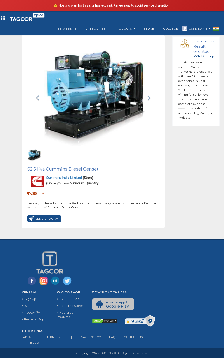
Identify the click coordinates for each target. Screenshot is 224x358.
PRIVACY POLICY (84, 337)
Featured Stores (70, 305)
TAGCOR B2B (68, 299)
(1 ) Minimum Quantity (72, 183)
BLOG (30, 342)
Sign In (28, 305)
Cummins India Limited (64, 178)
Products (124, 28)
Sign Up (29, 299)
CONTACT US (129, 337)
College (170, 28)
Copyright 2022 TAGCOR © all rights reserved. (112, 353)
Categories (95, 28)
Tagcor (31, 312)
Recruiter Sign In (35, 319)
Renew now (122, 5)
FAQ (108, 337)
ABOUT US (30, 337)
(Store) (69, 178)
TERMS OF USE (53, 337)
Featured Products (65, 315)
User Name (198, 29)
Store (149, 28)
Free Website (65, 28)
